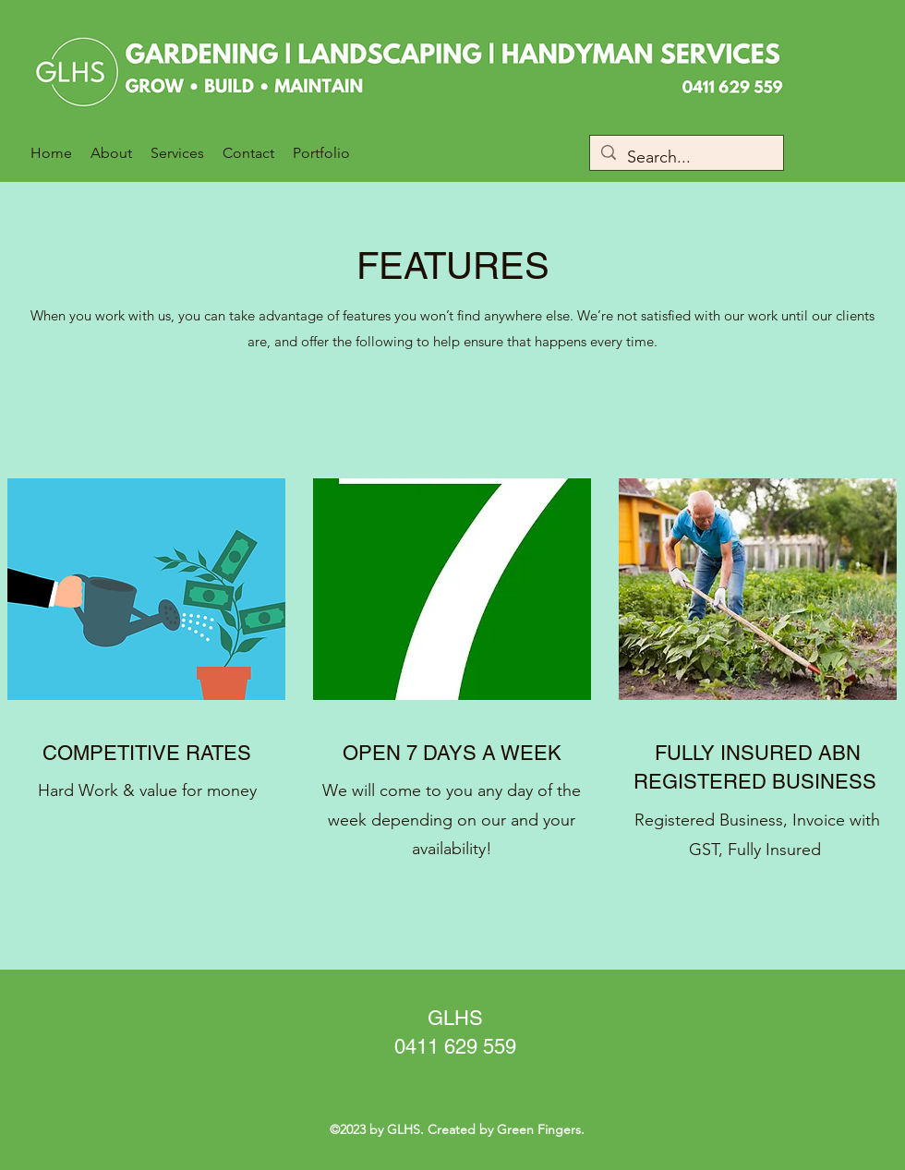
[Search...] (685, 158)
